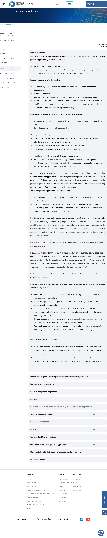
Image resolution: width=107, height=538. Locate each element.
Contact (62, 474)
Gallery (29, 508)
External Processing (6, 74)
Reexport (3, 49)
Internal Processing (10, 24)
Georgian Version (23, 519)
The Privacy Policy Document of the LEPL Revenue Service (40, 495)
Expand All (104, 46)
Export (2, 45)
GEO (69, 4)
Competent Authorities (62, 499)
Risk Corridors (5, 87)
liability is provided (42, 277)
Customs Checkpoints (63, 492)
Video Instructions (77, 484)
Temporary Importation (8, 40)
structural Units (32, 486)
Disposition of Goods (7, 78)
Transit (2, 54)
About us (30, 474)
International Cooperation (35, 505)
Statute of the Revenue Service (37, 490)
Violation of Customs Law (8, 83)
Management (31, 483)
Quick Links (77, 474)
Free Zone (3, 63)
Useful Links (77, 479)
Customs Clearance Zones (65, 484)
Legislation (77, 490)
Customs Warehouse (7, 58)
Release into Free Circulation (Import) (6, 34)
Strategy (29, 479)
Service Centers (64, 479)
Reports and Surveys (34, 501)
